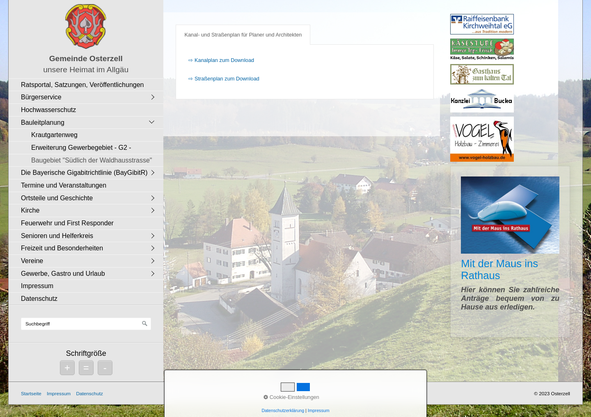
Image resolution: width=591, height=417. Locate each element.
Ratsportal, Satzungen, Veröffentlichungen (82, 84)
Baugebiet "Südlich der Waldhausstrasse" (91, 160)
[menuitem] (88, 84)
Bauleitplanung (42, 122)
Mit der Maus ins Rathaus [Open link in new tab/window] (510, 251)
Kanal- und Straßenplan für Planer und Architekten (243, 35)
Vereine (32, 260)
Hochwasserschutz (48, 109)
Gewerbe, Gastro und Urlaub (63, 273)
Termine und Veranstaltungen (63, 185)
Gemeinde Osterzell (86, 58)
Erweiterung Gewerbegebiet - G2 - (81, 147)
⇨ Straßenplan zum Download (223, 79)
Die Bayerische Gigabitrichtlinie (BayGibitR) (84, 172)
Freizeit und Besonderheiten (62, 248)
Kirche (30, 210)
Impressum (37, 285)
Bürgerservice (41, 97)
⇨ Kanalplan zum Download (221, 60)
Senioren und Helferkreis (57, 235)
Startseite (31, 393)
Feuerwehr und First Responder (67, 223)
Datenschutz (39, 298)
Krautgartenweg (54, 134)
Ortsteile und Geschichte (57, 198)
